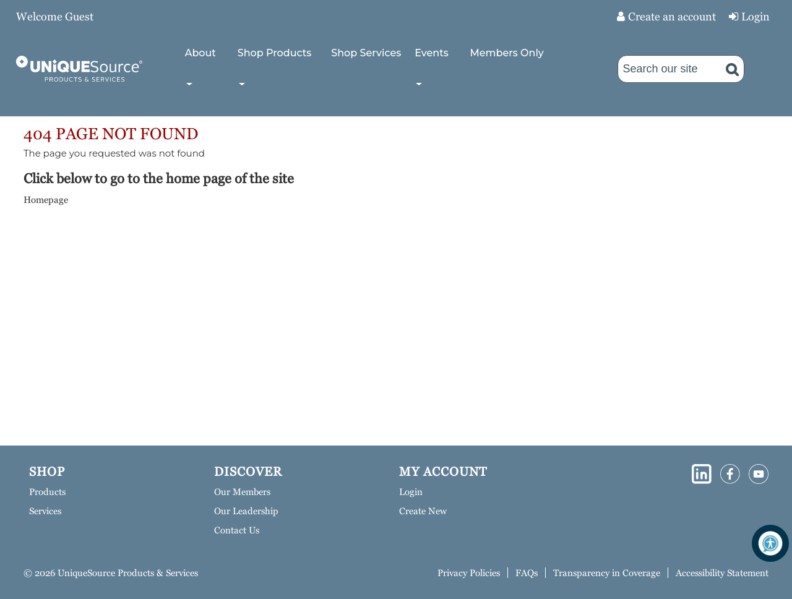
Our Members (242, 491)
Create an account (672, 16)
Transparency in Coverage (606, 572)
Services (45, 511)
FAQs (526, 572)
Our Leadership (246, 511)
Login (755, 16)
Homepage (46, 199)
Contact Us (236, 530)
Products (47, 491)
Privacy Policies (468, 572)
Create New (423, 511)
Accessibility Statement (722, 572)
